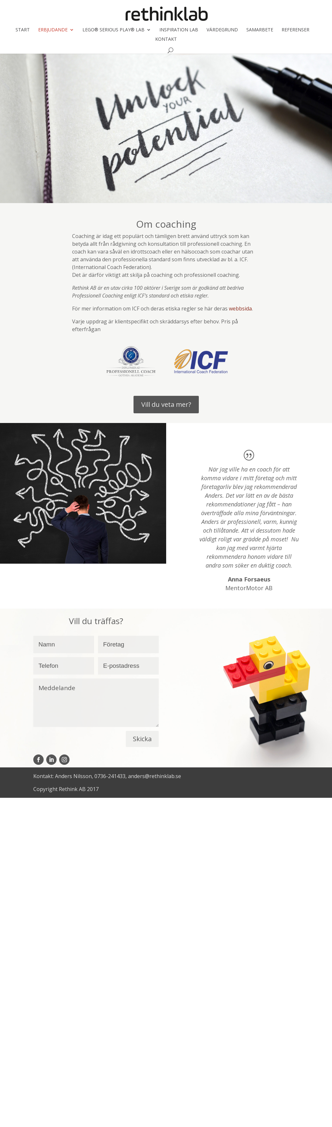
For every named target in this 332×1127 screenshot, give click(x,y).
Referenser (295, 30)
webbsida (240, 308)
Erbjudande (53, 30)
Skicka (142, 738)
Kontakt (166, 39)
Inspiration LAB (178, 30)
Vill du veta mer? (166, 404)
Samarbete (259, 30)
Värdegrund (222, 30)
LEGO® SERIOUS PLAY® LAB (113, 30)
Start (23, 30)
